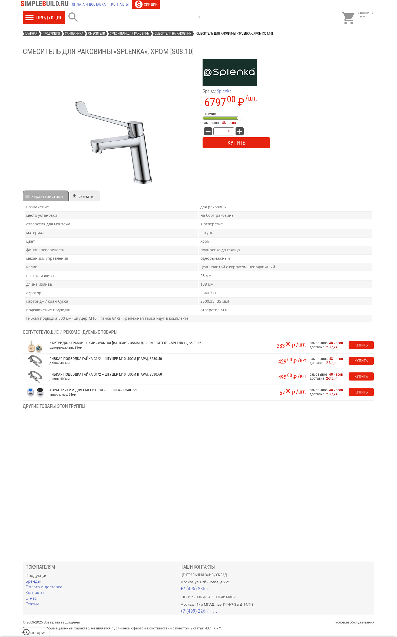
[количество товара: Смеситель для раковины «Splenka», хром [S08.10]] (218, 131)
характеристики (47, 196)
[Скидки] (146, 4)
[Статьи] (32, 603)
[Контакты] (120, 4)
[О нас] (31, 598)
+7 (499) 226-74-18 (198, 611)
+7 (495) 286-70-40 (198, 588)
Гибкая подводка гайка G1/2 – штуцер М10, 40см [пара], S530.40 (105, 359)
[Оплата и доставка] (89, 4)
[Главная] (46, 4)
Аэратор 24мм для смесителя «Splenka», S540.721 (93, 390)
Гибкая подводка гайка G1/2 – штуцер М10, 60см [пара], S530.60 (105, 374)
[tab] (46, 196)
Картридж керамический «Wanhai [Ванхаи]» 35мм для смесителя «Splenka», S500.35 (125, 343)
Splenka (224, 91)
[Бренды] (33, 581)
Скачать (86, 196)
